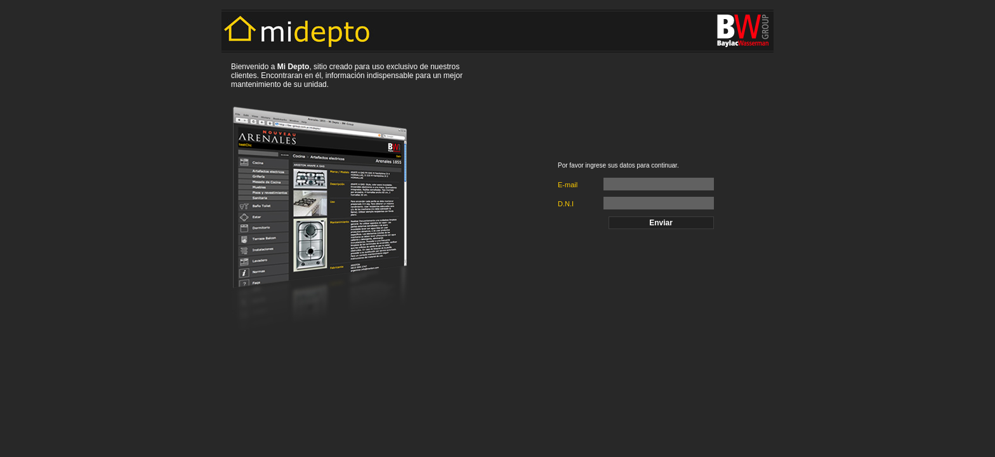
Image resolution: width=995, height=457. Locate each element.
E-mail (567, 185)
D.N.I (566, 204)
